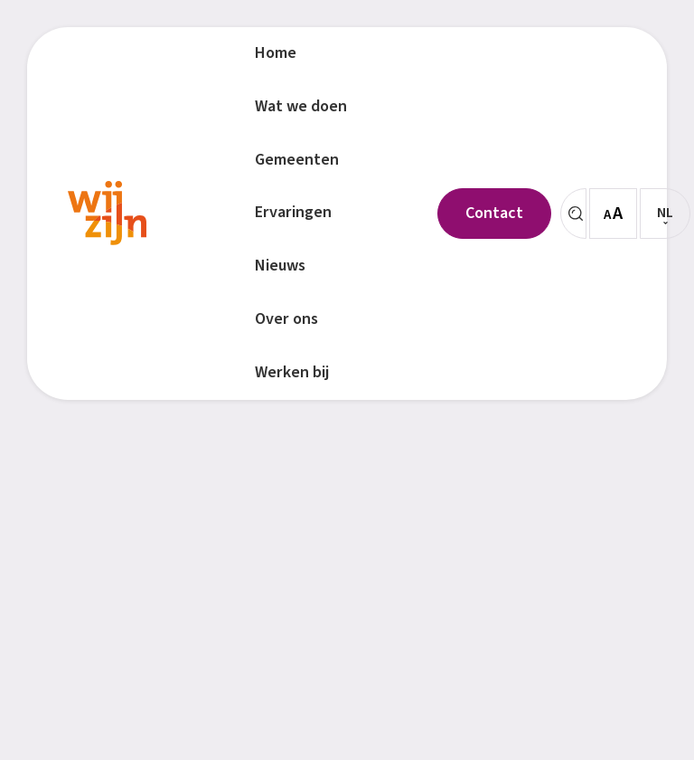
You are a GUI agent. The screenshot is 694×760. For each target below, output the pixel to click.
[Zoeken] (573, 213)
